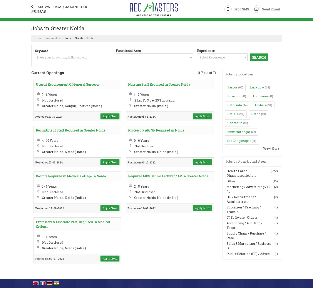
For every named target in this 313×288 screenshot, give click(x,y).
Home (37, 38)
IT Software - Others (242, 217)
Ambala (260, 105)
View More (271, 148)
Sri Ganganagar (239, 141)
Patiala (233, 114)
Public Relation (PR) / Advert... (250, 254)
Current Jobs (53, 38)
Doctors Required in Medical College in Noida (71, 176)
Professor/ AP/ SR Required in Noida (156, 130)
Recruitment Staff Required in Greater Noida (70, 130)
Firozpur (234, 96)
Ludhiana (260, 96)
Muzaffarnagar (238, 132)
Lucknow (257, 87)
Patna (255, 114)
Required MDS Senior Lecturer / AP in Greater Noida (168, 176)
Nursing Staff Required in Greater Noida (159, 84)
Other (231, 181)
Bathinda (234, 105)
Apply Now (110, 116)
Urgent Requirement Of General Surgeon (67, 84)
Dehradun (235, 123)
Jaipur (232, 87)
